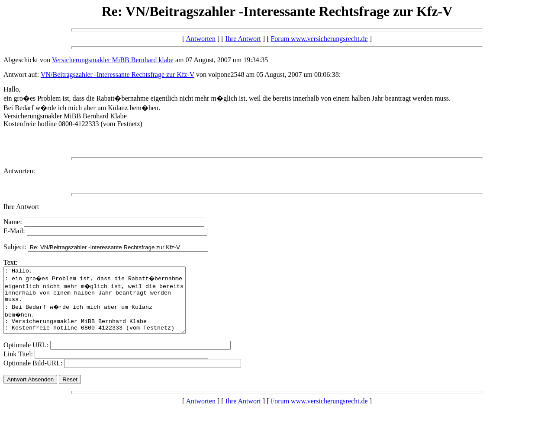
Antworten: (19, 170)
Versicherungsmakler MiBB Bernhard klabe (113, 59)
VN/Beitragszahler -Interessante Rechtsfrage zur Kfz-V (117, 74)
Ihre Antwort (243, 38)
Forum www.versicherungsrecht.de (319, 38)
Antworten (200, 38)
